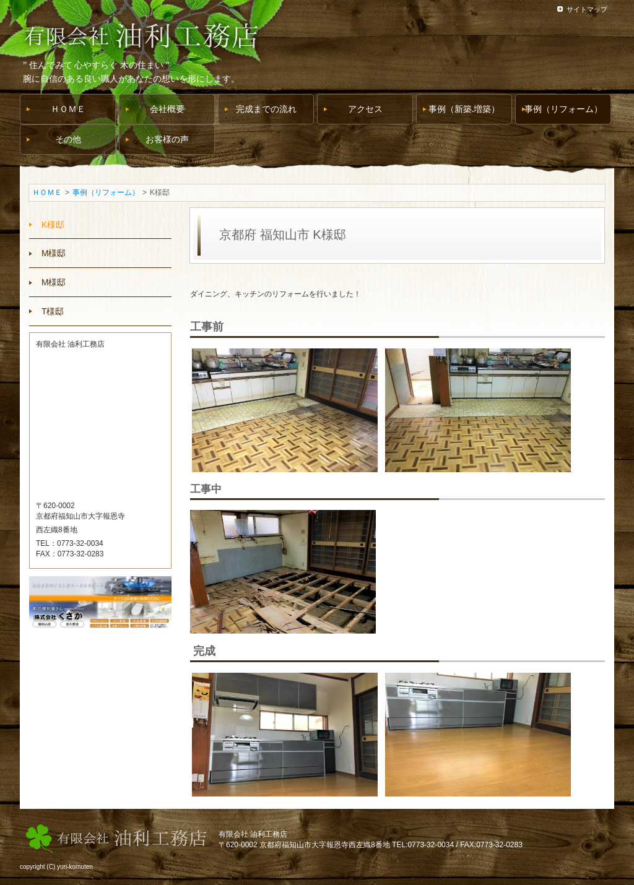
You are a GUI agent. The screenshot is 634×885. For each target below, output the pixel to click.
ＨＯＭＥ (47, 192)
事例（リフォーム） (105, 192)
